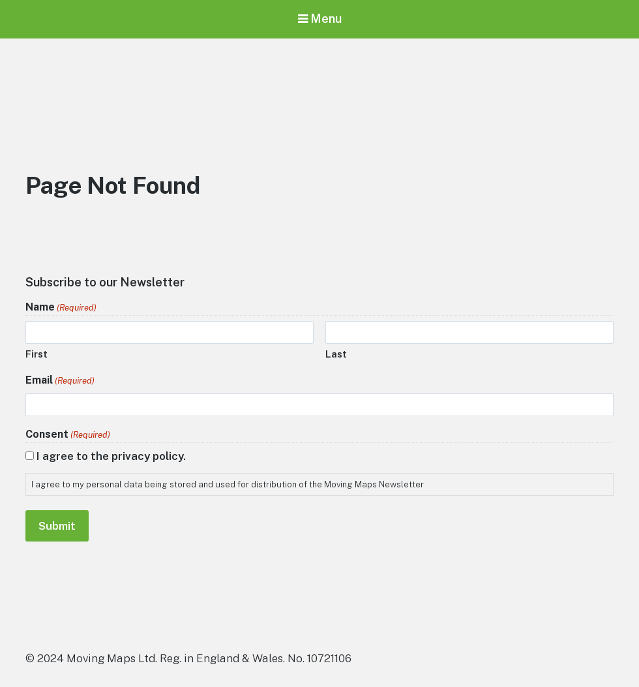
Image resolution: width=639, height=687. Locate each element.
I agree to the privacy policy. (111, 456)
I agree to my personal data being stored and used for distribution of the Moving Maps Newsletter (227, 484)
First (36, 353)
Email (60, 381)
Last (336, 353)
